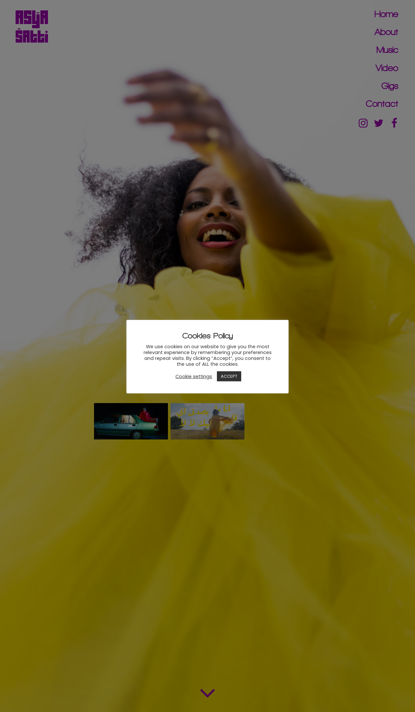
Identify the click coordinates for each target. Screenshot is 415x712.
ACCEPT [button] (229, 376)
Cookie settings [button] (193, 376)
